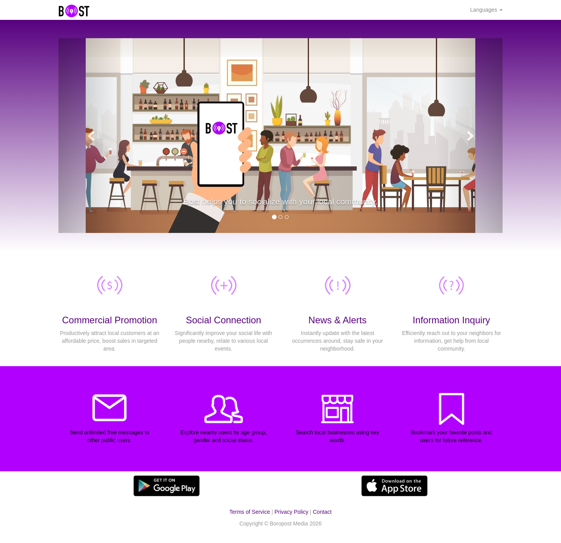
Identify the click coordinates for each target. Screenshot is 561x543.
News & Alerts (338, 320)
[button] (91, 135)
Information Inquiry (451, 320)
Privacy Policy (291, 512)
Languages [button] (486, 10)
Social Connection (223, 320)
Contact (322, 512)
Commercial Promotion (109, 320)
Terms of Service (249, 512)
